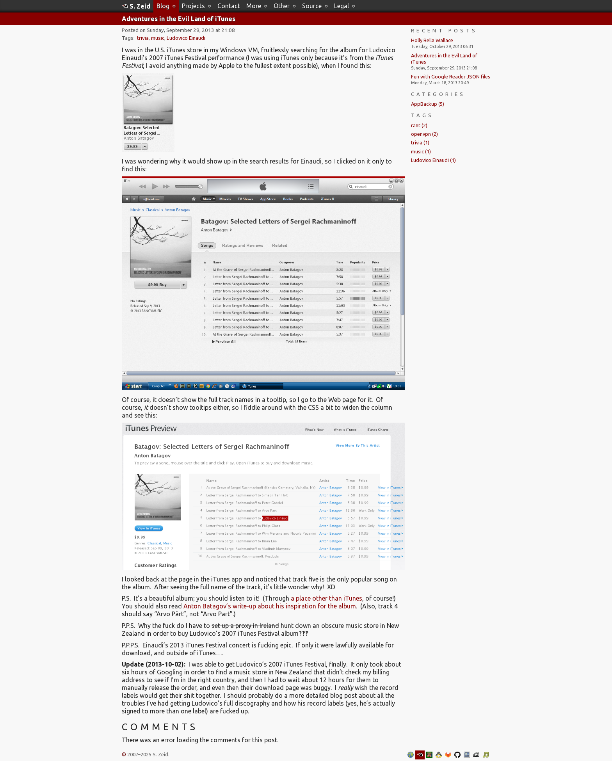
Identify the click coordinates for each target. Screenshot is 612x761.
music (157, 38)
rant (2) (419, 125)
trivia (143, 38)
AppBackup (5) (427, 104)
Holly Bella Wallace (432, 40)
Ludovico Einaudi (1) (433, 160)
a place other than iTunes (326, 598)
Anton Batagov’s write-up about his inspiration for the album (269, 606)
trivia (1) (420, 142)
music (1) (421, 151)
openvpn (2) (424, 134)
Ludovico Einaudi (186, 38)
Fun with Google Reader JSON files (450, 76)
